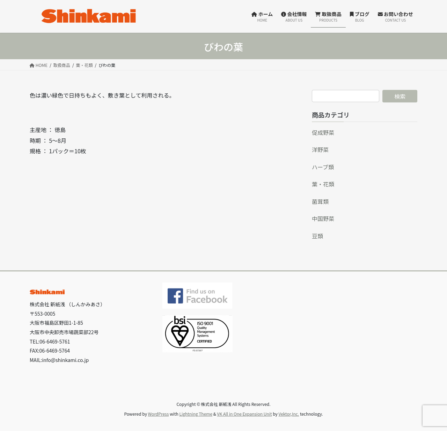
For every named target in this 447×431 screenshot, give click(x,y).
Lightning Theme (195, 414)
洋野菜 (320, 149)
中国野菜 (323, 218)
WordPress (158, 414)
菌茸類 (320, 201)
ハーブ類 (323, 167)
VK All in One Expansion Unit (244, 414)
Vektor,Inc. (288, 414)
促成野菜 (323, 132)
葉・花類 (323, 184)
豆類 (317, 236)
